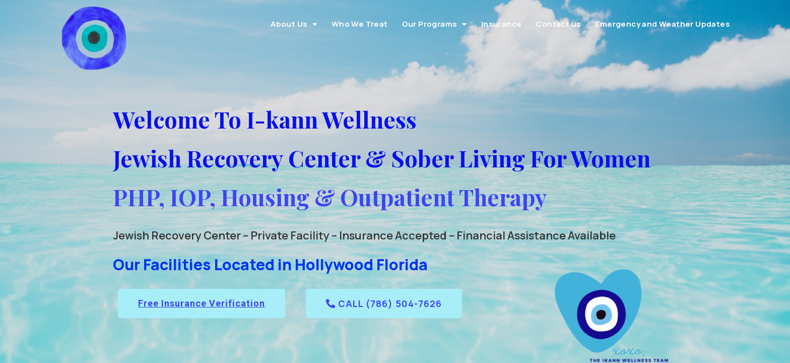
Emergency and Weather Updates (662, 24)
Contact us (558, 24)
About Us (294, 24)
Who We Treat (360, 24)
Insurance (501, 24)
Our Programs (434, 24)
